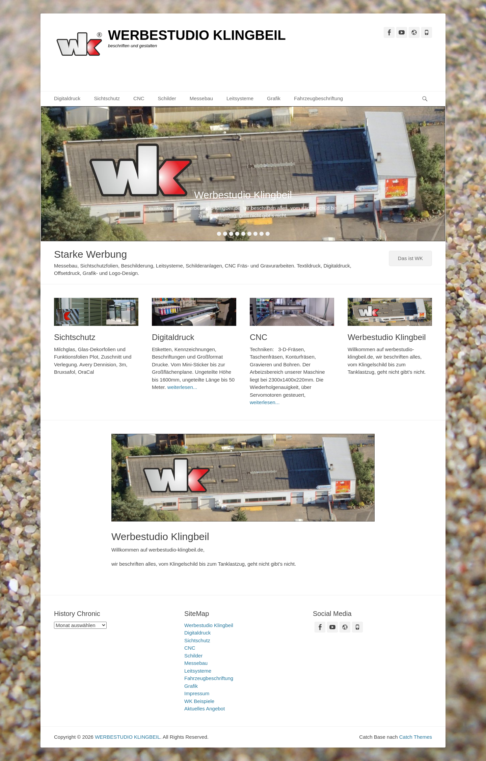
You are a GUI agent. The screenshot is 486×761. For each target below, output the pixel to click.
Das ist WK (410, 258)
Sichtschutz (107, 98)
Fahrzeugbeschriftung (318, 98)
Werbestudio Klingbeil (387, 337)
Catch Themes (415, 737)
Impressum (196, 693)
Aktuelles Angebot (204, 708)
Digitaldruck (67, 98)
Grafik (273, 98)
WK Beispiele (199, 701)
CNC (138, 98)
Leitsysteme (239, 98)
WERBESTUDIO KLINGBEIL (197, 35)
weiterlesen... (182, 387)
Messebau (201, 98)
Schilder (167, 98)
